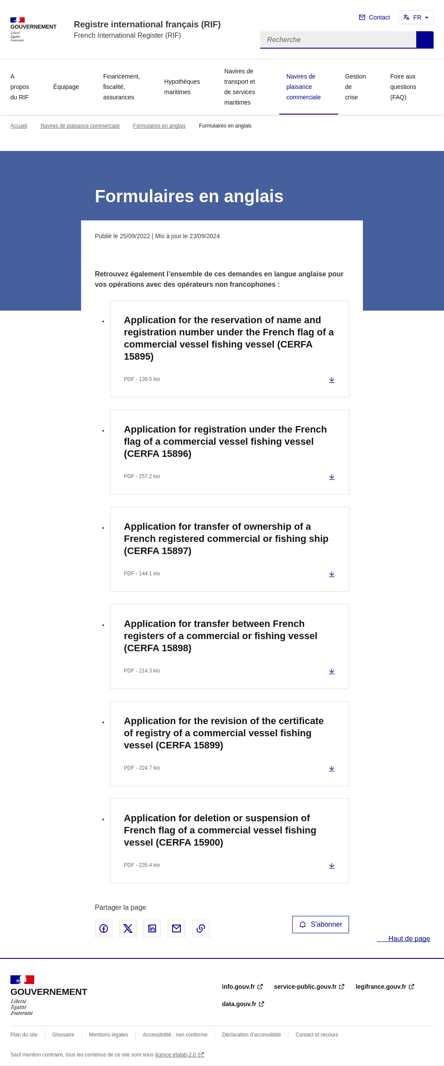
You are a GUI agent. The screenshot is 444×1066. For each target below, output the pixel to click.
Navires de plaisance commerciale (303, 87)
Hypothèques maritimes (182, 86)
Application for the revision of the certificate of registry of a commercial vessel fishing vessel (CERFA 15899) (224, 733)
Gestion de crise (355, 87)
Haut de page (408, 938)
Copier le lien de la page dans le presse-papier (200, 928)
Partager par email (176, 928)
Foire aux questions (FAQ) (403, 87)
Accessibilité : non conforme (175, 1035)
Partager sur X (128, 928)
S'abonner (321, 924)
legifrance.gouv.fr (381, 986)
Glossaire (63, 1035)
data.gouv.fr (239, 1003)
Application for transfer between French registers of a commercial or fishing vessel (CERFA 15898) (220, 635)
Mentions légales (108, 1035)
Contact (379, 17)
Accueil (18, 126)
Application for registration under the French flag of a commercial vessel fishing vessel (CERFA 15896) (225, 441)
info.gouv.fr (238, 986)
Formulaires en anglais (159, 126)
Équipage (66, 86)
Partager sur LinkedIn (152, 928)
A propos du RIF (19, 87)
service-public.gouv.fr (305, 986)
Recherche (425, 40)
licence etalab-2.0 (175, 1055)
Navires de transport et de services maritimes (239, 87)
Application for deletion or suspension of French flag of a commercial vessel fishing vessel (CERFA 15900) (220, 830)
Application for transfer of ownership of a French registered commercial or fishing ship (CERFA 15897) (226, 538)
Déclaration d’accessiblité (251, 1035)
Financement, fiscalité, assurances (121, 87)
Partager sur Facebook (103, 928)
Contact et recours (317, 1035)
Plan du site (24, 1035)
